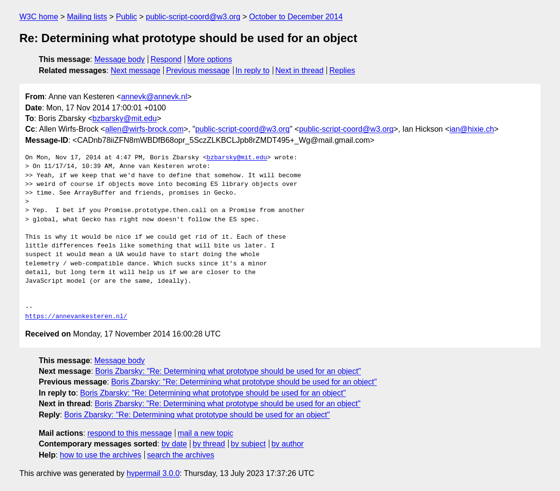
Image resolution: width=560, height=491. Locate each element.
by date (174, 444)
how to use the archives (100, 455)
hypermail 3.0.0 (152, 473)
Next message (135, 70)
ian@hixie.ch (472, 129)
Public (126, 17)
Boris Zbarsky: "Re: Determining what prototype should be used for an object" (228, 371)
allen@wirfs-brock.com (144, 129)
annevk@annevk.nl (154, 96)
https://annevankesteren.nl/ (76, 316)
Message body (119, 59)
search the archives (181, 455)
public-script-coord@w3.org (193, 17)
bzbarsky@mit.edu (125, 118)
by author (287, 444)
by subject (248, 444)
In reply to (252, 70)
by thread (209, 444)
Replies (342, 70)
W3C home (38, 17)
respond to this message (129, 433)
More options (210, 59)
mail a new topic (205, 433)
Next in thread (299, 70)
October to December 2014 (295, 17)
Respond (166, 59)
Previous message (198, 70)
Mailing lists (87, 17)
